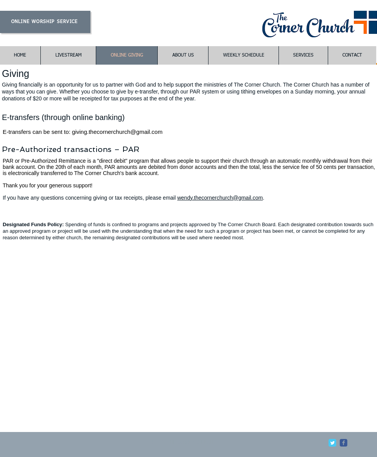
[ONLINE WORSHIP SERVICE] (45, 22)
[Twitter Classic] (332, 443)
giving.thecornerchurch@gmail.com (117, 131)
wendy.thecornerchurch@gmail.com (220, 198)
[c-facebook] (343, 443)
